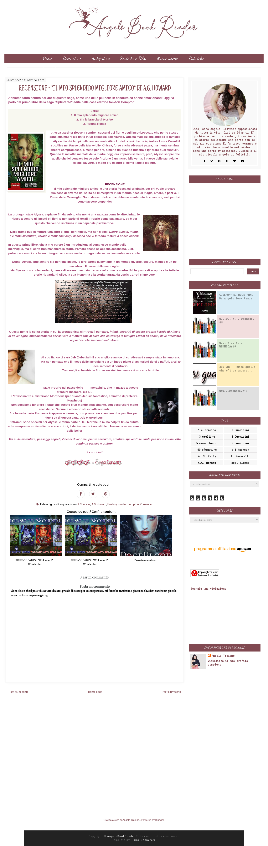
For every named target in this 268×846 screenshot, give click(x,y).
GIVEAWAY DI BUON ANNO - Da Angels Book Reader (238, 296)
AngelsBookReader (121, 836)
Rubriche (196, 58)
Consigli (50, 68)
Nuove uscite (167, 58)
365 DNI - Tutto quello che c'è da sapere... (237, 368)
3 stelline (207, 436)
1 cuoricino (207, 430)
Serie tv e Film (133, 58)
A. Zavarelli (240, 456)
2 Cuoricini (240, 430)
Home (47, 58)
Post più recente (18, 691)
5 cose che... (207, 443)
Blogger (159, 820)
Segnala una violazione (208, 588)
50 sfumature (207, 449)
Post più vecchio (172, 691)
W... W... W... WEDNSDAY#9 (231, 344)
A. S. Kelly (207, 456)
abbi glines (240, 463)
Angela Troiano (223, 655)
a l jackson (240, 449)
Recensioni (72, 58)
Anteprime (101, 58)
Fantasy (112, 504)
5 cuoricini (240, 443)
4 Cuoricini (84, 504)
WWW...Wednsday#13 (233, 391)
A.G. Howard (98, 504)
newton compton (128, 504)
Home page (95, 691)
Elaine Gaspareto (143, 840)
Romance (146, 504)
